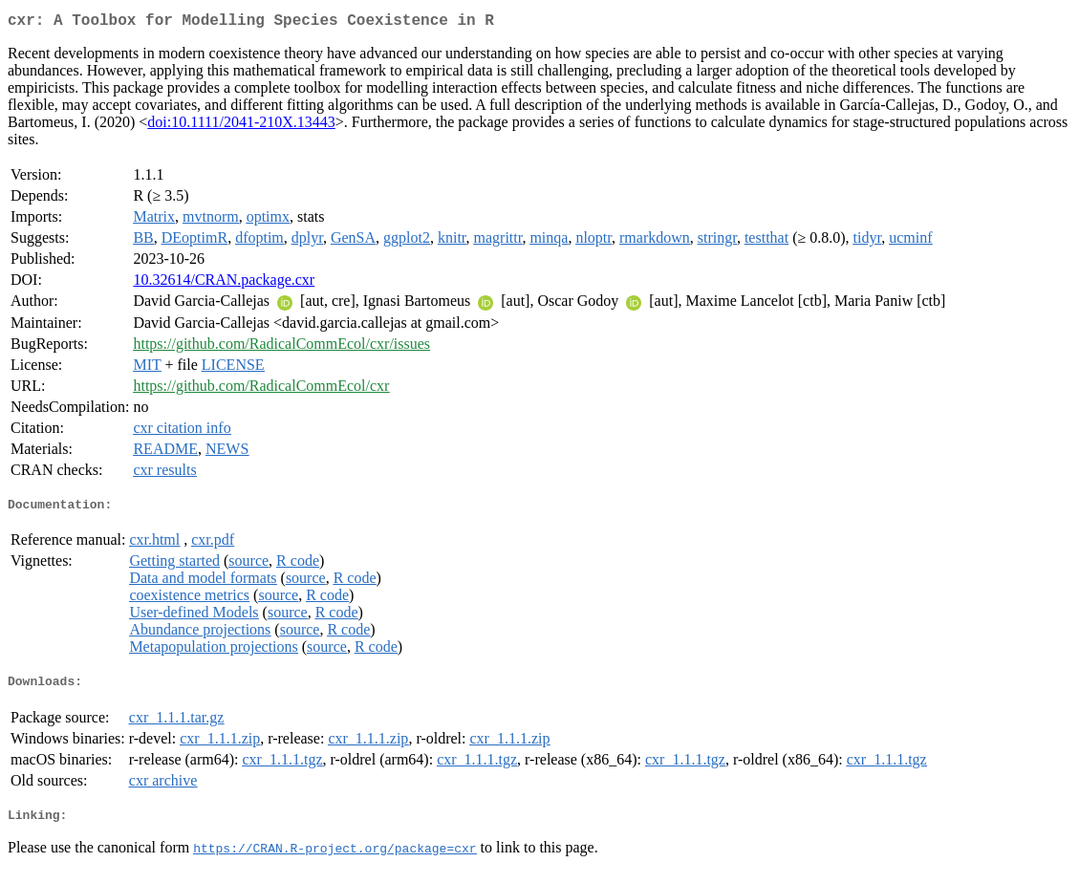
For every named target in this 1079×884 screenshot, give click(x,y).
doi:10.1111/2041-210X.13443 (240, 126)
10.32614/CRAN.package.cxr (223, 283)
